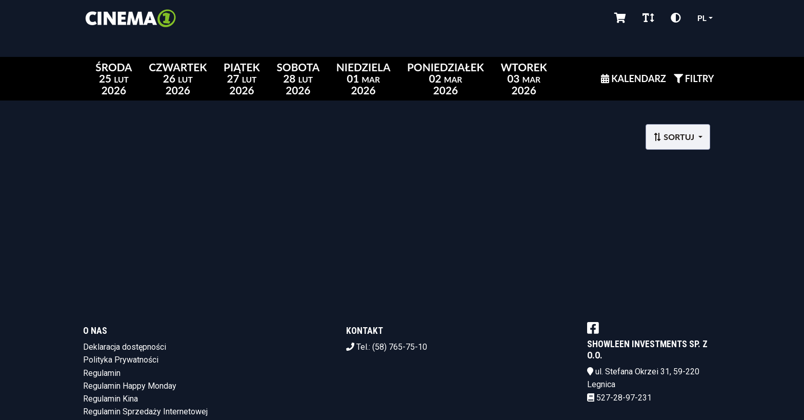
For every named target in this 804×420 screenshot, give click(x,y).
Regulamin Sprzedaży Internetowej (145, 411)
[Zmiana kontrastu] (675, 18)
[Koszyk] (620, 18)
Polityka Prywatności (120, 360)
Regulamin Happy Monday (129, 386)
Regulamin (101, 373)
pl (702, 18)
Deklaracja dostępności (124, 347)
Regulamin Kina (110, 399)
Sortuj (674, 137)
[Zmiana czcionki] (648, 18)
